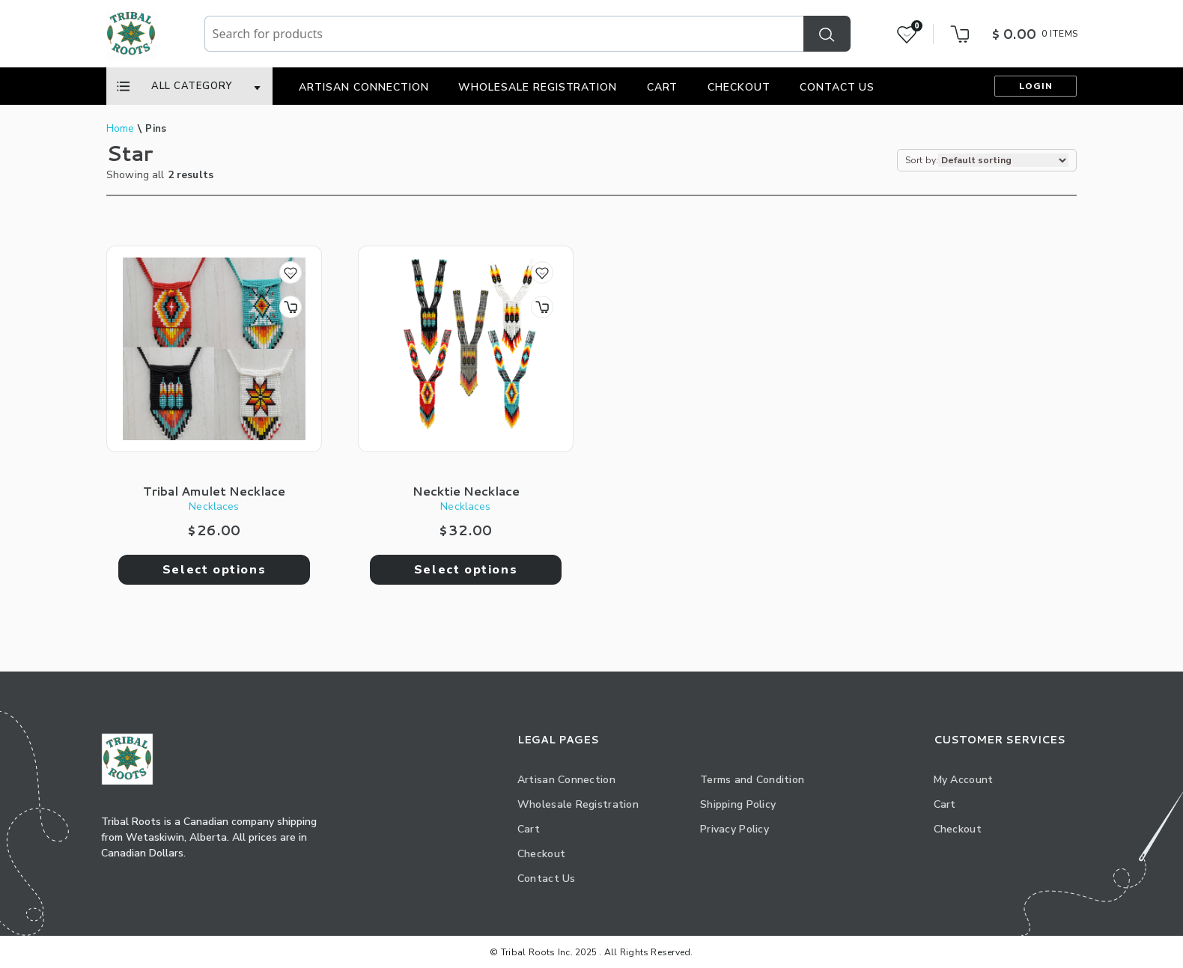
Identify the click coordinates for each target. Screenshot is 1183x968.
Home (120, 129)
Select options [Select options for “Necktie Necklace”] (465, 569)
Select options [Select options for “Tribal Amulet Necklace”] (214, 569)
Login (1036, 86)
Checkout (739, 87)
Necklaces (214, 506)
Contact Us (837, 87)
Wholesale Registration (538, 87)
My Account (964, 780)
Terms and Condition (752, 780)
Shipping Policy (738, 804)
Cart (662, 87)
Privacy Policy (734, 829)
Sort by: (921, 160)
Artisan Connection (364, 87)
